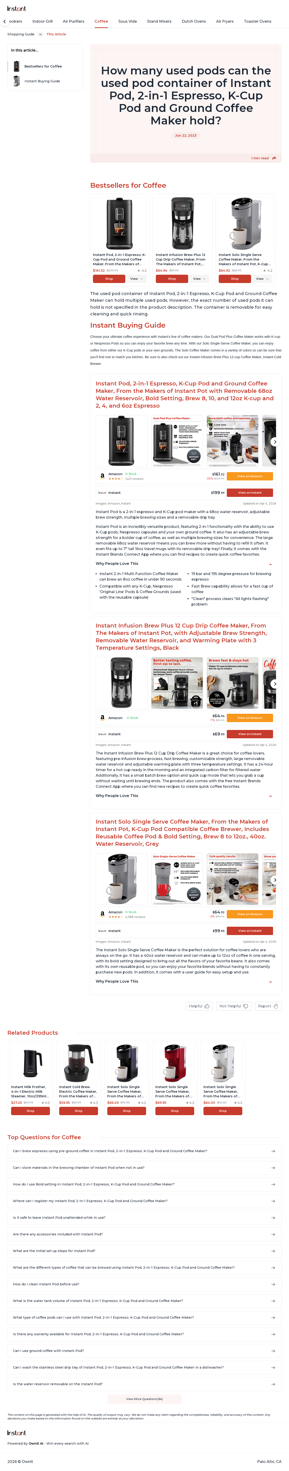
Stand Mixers (159, 21)
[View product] (119, 195)
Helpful (199, 1006)
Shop (137, 190)
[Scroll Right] (275, 441)
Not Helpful (233, 1006)
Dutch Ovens (194, 21)
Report (268, 1006)
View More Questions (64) (144, 1399)
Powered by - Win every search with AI (48, 1443)
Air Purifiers (73, 21)
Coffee (101, 21)
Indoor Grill (42, 21)
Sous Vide (127, 21)
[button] (274, 158)
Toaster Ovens (257, 21)
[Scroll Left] (4, 21)
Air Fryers (225, 21)
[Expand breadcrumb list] (40, 34)
